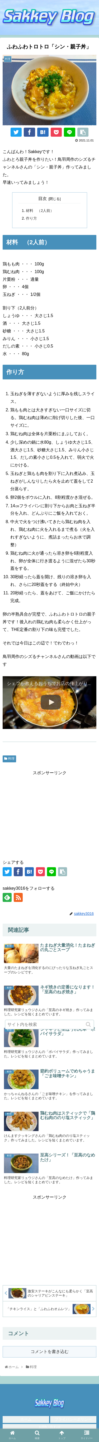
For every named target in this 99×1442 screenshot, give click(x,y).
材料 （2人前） (40, 210)
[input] (49, 1024)
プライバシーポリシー (73, 1419)
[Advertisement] (49, 814)
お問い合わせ (50, 1427)
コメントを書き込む (50, 1351)
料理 (11, 758)
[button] (89, 1024)
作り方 (31, 218)
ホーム (25, 1419)
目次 (42, 198)
